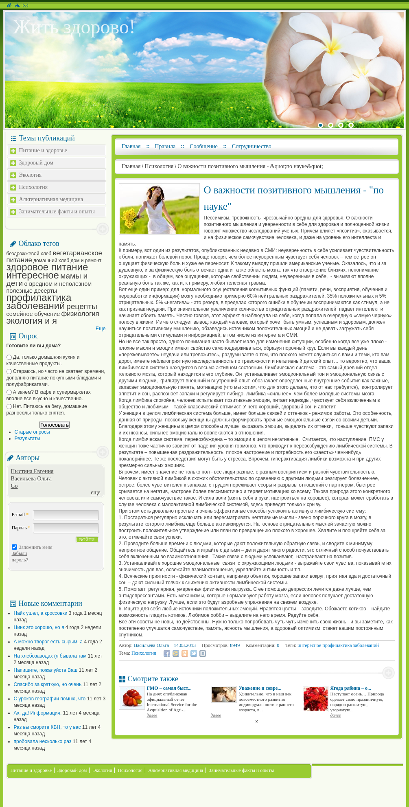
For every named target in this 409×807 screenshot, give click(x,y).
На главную (9, 5)
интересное (33, 275)
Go (14, 486)
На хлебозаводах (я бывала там (50, 656)
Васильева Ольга (31, 479)
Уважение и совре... (260, 688)
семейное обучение (33, 314)
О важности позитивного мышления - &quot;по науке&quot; (250, 166)
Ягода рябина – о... (351, 688)
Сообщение (204, 146)
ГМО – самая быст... (169, 688)
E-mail (20, 515)
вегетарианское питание (54, 256)
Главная (131, 146)
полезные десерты (32, 290)
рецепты (81, 306)
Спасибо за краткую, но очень (48, 684)
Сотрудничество (251, 146)
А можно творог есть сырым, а (48, 642)
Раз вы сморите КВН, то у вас (47, 727)
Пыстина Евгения (32, 471)
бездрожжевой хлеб (29, 254)
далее (152, 715)
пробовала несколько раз (43, 741)
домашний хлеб (51, 260)
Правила (165, 146)
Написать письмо (25, 5)
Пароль (21, 528)
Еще (100, 328)
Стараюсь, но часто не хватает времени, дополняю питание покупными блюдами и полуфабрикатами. (56, 377)
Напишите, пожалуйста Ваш (46, 670)
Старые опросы (32, 432)
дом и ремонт (85, 260)
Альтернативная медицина (51, 199)
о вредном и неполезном (58, 284)
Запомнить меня (35, 547)
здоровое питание (47, 266)
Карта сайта (17, 5)
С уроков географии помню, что (50, 699)
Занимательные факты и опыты (57, 211)
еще (95, 492)
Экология (30, 175)
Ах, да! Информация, (38, 713)
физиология (80, 314)
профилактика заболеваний (39, 301)
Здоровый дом (36, 163)
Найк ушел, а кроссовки (41, 613)
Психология (33, 187)
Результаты (27, 438)
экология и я (32, 321)
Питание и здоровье (43, 150)
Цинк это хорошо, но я (39, 627)
